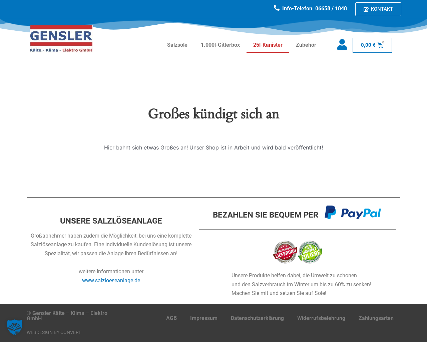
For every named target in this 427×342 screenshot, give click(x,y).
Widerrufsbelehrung (321, 318)
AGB (171, 318)
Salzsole (177, 45)
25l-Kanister (268, 45)
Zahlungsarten (376, 318)
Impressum (204, 318)
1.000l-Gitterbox (220, 45)
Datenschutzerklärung (257, 318)
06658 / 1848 (331, 8)
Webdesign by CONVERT (54, 332)
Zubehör (306, 45)
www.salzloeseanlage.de (111, 280)
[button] (14, 327)
